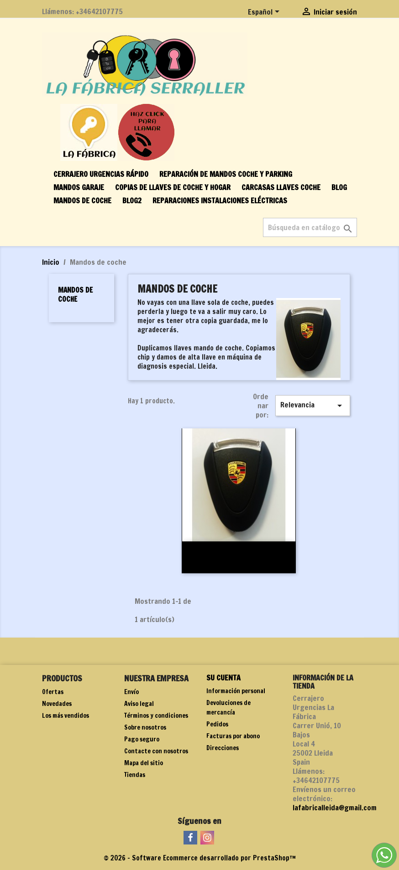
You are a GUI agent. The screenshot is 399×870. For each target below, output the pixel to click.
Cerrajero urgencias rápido (100, 174)
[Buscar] (310, 227)
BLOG (339, 187)
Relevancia (312, 405)
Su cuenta (223, 678)
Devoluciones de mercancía (228, 707)
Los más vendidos (65, 715)
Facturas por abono (233, 736)
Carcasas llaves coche (281, 187)
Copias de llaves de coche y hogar (173, 187)
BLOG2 (132, 201)
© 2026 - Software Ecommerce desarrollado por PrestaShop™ (200, 858)
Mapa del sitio (143, 762)
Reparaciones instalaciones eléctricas (219, 201)
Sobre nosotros (145, 727)
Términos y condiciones (156, 715)
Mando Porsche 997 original (239, 551)
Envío (131, 691)
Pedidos (217, 724)
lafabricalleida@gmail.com (335, 808)
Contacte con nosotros (156, 751)
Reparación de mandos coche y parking (225, 174)
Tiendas (134, 774)
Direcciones (222, 747)
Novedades (57, 703)
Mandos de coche (82, 201)
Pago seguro (141, 739)
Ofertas (52, 691)
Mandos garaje (78, 187)
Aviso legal (139, 703)
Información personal (235, 690)
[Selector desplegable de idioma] (265, 12)
